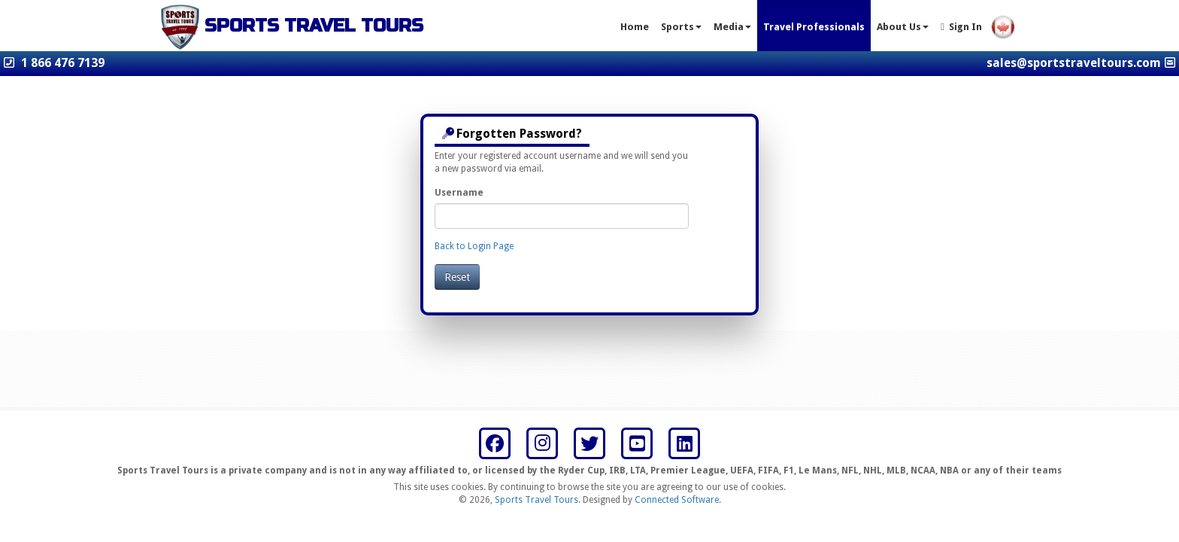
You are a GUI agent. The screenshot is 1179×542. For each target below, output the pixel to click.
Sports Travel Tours (536, 500)
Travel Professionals (814, 26)
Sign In (961, 26)
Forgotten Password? (512, 133)
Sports (681, 26)
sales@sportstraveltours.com (1074, 63)
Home (634, 26)
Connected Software (677, 500)
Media (732, 26)
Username (459, 192)
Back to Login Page (474, 246)
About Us (903, 26)
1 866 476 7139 (63, 63)
